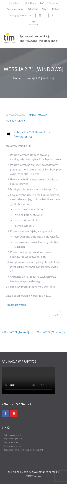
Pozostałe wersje (16, 304)
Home (17, 78)
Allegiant (41, 472)
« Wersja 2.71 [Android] (15, 332)
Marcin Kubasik (38, 114)
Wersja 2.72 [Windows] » (51, 332)
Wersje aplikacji (15, 120)
